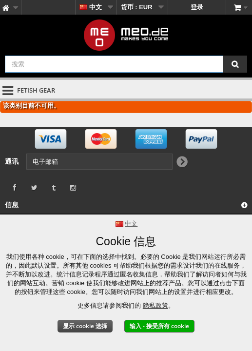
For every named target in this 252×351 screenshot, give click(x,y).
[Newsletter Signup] (182, 163)
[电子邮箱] (99, 162)
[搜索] (235, 64)
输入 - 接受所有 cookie (159, 326)
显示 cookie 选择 (85, 326)
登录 (197, 7)
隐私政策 (155, 305)
